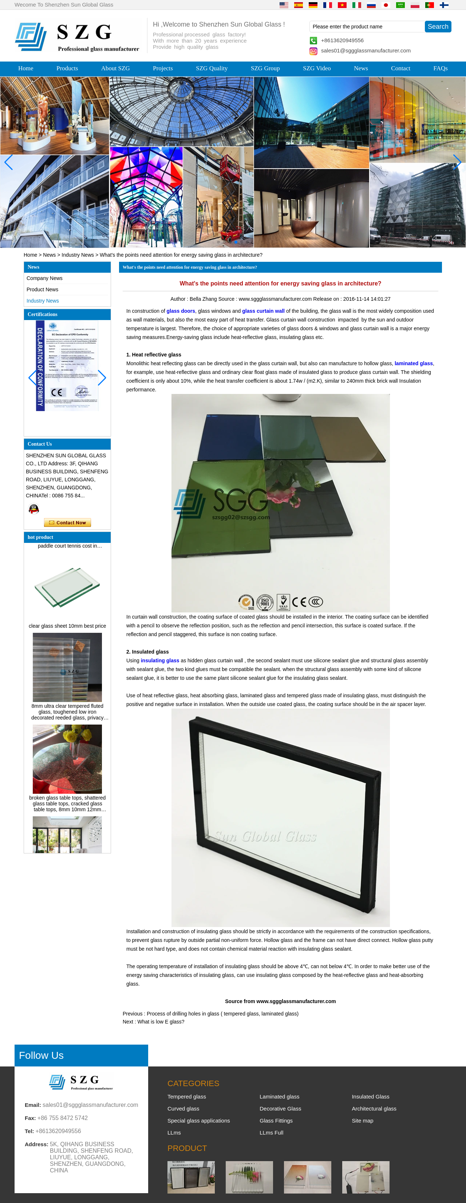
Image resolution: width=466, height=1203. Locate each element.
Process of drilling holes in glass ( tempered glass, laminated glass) (223, 1014)
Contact (400, 68)
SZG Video (317, 68)
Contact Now (67, 523)
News (361, 68)
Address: (36, 1144)
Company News (45, 278)
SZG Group (265, 68)
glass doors (181, 311)
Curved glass (183, 1108)
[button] (218, 242)
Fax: (30, 1118)
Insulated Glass (370, 1096)
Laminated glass (279, 1096)
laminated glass (414, 363)
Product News (42, 289)
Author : (180, 299)
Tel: (29, 1131)
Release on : (328, 299)
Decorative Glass (280, 1108)
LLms (174, 1132)
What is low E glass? (160, 1022)
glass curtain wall (263, 311)
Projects (163, 68)
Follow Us (41, 1055)
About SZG (115, 68)
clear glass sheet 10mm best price (67, 628)
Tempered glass (186, 1096)
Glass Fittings (276, 1120)
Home (25, 68)
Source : (228, 299)
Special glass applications (198, 1120)
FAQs (441, 68)
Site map (362, 1120)
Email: (33, 1105)
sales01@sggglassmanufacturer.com (366, 50)
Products (67, 68)
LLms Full (271, 1132)
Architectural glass (374, 1108)
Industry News (78, 255)
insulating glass (160, 660)
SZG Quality (212, 68)
